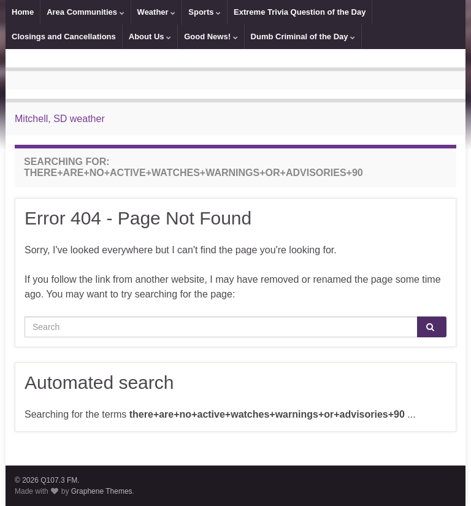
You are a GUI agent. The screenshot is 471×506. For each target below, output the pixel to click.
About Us (150, 36)
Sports (204, 12)
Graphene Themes (101, 491)
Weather (156, 12)
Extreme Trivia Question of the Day (300, 12)
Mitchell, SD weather (60, 118)
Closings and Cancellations (64, 36)
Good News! (210, 36)
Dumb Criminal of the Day (303, 36)
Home (23, 12)
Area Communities (85, 12)
